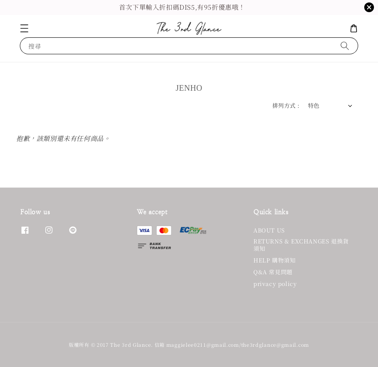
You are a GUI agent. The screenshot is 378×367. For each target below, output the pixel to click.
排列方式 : (285, 105)
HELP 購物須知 (274, 260)
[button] (24, 28)
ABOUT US (269, 230)
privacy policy (275, 284)
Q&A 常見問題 (273, 272)
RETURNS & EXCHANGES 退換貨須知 (301, 244)
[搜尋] (345, 45)
